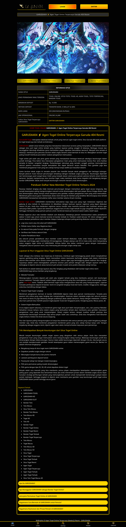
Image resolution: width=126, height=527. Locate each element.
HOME (32, 128)
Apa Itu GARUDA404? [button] (27, 483)
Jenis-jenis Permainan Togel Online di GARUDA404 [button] (38, 496)
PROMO (88, 524)
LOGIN (38, 524)
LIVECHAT (113, 524)
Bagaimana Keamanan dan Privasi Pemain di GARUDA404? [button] (41, 509)
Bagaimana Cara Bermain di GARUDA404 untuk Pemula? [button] (40, 502)
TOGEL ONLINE (40, 128)
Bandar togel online (27, 202)
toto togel (27, 282)
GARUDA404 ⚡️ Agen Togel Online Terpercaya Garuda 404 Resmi (63, 14)
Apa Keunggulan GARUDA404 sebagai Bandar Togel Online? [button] (41, 490)
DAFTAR (63, 524)
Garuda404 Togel (25, 140)
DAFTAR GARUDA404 (56, 121)
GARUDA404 (53, 92)
